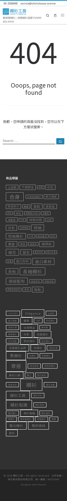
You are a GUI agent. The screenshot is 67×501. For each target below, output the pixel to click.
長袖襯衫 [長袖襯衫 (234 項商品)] (32, 271)
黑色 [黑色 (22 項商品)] (26, 289)
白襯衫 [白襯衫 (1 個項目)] (32, 355)
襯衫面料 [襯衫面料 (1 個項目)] (46, 413)
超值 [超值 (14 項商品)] (9, 261)
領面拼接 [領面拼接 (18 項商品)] (49, 281)
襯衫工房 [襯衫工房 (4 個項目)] (18, 395)
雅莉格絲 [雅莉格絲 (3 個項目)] (38, 425)
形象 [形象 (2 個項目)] (26, 334)
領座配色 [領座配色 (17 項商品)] (35, 281)
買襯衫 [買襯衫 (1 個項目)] (11, 419)
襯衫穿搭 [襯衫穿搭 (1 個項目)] (40, 404)
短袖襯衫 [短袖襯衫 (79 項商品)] (15, 236)
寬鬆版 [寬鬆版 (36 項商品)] (50, 206)
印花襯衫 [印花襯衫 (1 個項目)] (50, 320)
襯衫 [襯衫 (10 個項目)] (31, 384)
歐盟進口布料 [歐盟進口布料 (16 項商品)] (32, 213)
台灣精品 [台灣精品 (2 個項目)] (29, 327)
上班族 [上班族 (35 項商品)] (12, 187)
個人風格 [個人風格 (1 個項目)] (12, 320)
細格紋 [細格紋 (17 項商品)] (33, 244)
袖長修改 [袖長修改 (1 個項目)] (12, 384)
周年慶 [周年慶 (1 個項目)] (45, 327)
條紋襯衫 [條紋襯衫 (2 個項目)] (29, 341)
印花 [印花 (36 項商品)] (50, 187)
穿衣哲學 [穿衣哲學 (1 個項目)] (34, 366)
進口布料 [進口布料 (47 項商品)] (22, 261)
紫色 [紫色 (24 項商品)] (22, 244)
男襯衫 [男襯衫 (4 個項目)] (16, 355)
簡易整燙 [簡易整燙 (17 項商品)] (42, 236)
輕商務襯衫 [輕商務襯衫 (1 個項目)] (26, 419)
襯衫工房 (18, 475)
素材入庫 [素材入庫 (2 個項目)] (14, 375)
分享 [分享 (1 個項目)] (38, 320)
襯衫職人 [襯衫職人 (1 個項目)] (12, 413)
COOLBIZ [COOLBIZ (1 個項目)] (13, 313)
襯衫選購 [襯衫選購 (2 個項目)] (29, 413)
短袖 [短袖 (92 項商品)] (38, 227)
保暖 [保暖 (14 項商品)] (41, 187)
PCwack (42, 484)
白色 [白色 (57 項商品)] (11, 227)
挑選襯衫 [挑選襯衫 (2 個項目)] (42, 334)
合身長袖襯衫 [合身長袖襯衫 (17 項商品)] (34, 196)
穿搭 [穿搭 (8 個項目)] (16, 365)
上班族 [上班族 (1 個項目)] (51, 313)
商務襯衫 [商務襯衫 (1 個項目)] (12, 334)
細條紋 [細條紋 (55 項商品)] (47, 244)
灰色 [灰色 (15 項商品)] (22, 219)
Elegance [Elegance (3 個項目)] (33, 313)
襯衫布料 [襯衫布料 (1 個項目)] (37, 395)
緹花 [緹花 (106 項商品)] (12, 252)
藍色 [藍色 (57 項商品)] (26, 252)
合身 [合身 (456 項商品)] (14, 196)
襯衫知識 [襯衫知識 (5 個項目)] (19, 405)
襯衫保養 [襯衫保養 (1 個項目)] (50, 384)
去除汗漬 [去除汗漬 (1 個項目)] (12, 327)
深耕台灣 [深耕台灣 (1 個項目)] (53, 347)
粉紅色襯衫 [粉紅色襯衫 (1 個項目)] (49, 366)
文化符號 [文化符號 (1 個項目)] (12, 341)
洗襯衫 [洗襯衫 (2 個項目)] (38, 348)
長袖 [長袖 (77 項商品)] (12, 271)
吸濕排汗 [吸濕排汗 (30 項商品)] (13, 206)
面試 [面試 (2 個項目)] (12, 433)
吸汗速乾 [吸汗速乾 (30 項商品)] (51, 196)
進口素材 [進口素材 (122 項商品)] (43, 261)
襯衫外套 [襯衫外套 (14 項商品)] (51, 252)
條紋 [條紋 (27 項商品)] (18, 213)
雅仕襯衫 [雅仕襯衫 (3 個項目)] (16, 425)
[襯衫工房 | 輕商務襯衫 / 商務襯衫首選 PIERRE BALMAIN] (14, 11)
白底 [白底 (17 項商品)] (49, 219)
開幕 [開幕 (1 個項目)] (54, 419)
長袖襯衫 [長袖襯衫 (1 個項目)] (41, 419)
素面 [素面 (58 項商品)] (11, 244)
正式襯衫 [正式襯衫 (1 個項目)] (46, 341)
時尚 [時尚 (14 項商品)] (9, 213)
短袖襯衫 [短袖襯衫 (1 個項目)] (46, 355)
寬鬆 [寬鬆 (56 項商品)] (36, 206)
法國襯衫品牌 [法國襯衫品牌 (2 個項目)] (17, 348)
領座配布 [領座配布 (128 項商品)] (17, 281)
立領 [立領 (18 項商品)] (31, 236)
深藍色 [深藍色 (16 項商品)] (46, 213)
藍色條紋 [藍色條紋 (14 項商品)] (39, 252)
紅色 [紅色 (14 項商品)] (53, 236)
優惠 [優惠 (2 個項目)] (26, 321)
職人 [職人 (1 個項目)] (29, 375)
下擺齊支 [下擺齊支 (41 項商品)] (28, 187)
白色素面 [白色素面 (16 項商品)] (24, 227)
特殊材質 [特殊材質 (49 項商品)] (35, 220)
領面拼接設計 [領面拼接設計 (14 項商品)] (13, 289)
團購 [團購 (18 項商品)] (26, 206)
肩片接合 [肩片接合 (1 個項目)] (41, 375)
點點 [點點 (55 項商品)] (37, 289)
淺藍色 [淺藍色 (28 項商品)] (12, 220)
